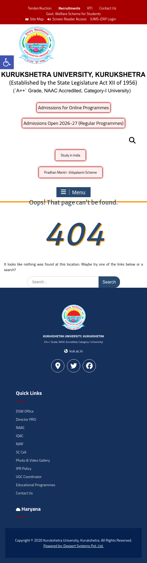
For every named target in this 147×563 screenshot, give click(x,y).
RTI (89, 8)
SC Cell (21, 452)
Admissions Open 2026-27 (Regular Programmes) (74, 123)
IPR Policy (23, 468)
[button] (7, 62)
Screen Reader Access (67, 19)
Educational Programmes (35, 485)
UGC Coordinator (29, 476)
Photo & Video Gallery (33, 460)
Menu (72, 192)
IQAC (19, 435)
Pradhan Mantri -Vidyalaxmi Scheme (70, 172)
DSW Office (25, 411)
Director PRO (26, 419)
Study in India (70, 155)
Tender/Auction (39, 8)
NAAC (20, 427)
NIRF (20, 444)
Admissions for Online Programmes (73, 107)
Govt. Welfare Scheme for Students (73, 13)
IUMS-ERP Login (103, 19)
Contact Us (107, 8)
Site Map (34, 19)
